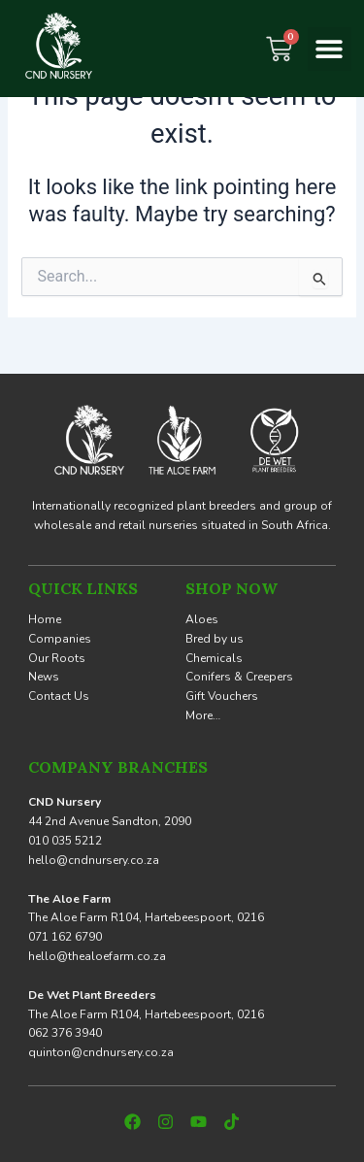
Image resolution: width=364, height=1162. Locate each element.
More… (202, 715)
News (43, 676)
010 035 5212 (65, 840)
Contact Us (58, 696)
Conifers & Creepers (239, 676)
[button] (329, 49)
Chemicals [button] (214, 658)
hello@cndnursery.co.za (93, 860)
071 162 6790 (65, 937)
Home (44, 619)
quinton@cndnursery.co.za (101, 1052)
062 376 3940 (65, 1033)
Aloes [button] (201, 619)
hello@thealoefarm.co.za (97, 956)
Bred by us (214, 639)
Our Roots (56, 658)
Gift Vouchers (221, 696)
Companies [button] (59, 639)
